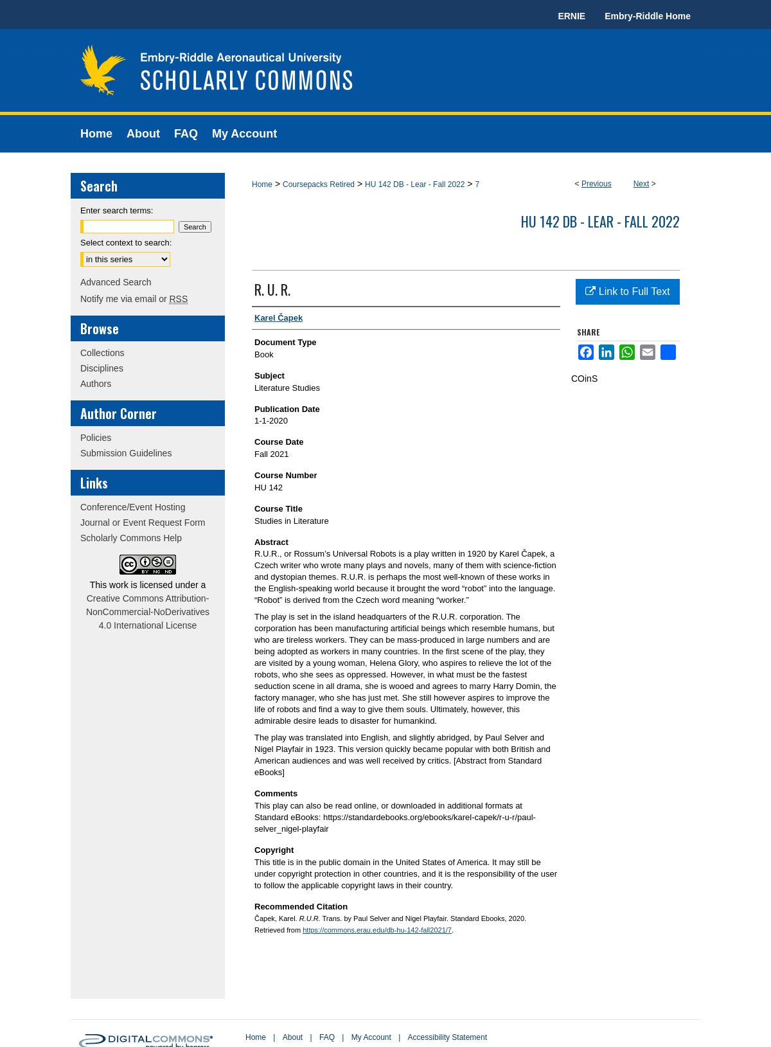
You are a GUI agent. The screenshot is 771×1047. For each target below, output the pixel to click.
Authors (95, 384)
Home (262, 184)
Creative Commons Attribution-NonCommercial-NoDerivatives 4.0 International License (147, 612)
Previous (596, 183)
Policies (95, 438)
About (293, 1037)
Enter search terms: (116, 210)
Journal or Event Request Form (143, 522)
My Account (371, 1037)
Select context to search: (126, 242)
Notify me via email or (134, 299)
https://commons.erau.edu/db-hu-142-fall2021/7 (377, 930)
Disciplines (101, 368)
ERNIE (571, 16)
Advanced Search (116, 282)
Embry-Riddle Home (648, 16)
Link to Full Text (627, 291)
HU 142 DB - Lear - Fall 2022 (415, 184)
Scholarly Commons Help (131, 538)
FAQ (327, 1037)
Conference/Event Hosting (132, 507)
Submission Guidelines (126, 453)
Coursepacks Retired (319, 184)
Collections (102, 353)
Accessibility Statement (447, 1037)
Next (642, 183)
